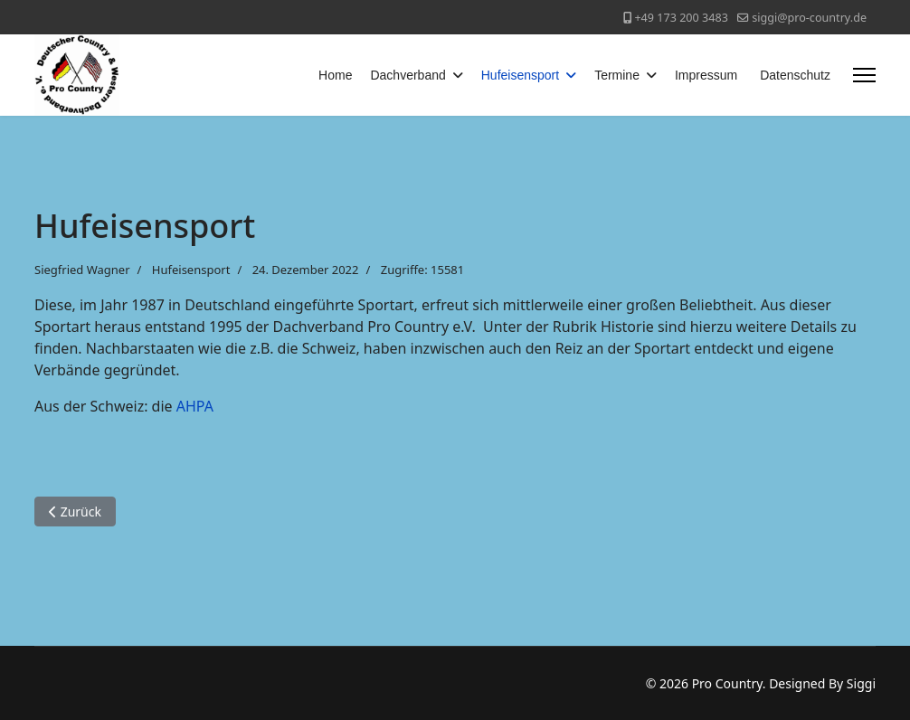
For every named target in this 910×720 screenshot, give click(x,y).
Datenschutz (795, 75)
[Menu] (864, 75)
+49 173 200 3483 (680, 17)
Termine (617, 75)
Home (335, 75)
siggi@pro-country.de (809, 17)
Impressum (706, 75)
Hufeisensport (520, 75)
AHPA (194, 406)
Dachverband (407, 75)
